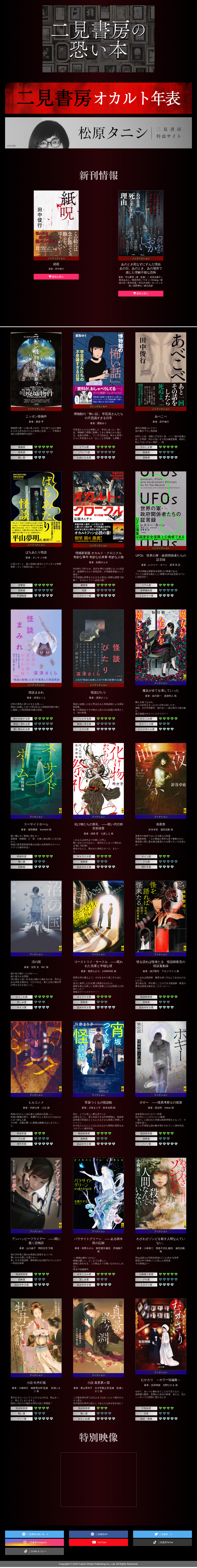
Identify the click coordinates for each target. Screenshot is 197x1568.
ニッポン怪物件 (36, 417)
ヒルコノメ (36, 1103)
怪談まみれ (36, 693)
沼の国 (36, 963)
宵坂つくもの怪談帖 (98, 1103)
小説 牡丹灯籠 (36, 1384)
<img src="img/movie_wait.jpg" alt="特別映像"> (98, 1480)
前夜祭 (160, 825)
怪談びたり (98, 693)
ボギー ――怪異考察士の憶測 (161, 1103)
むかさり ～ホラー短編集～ (161, 1381)
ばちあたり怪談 (36, 553)
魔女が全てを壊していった (161, 691)
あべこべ (161, 417)
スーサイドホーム (36, 825)
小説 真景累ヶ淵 (98, 1384)
